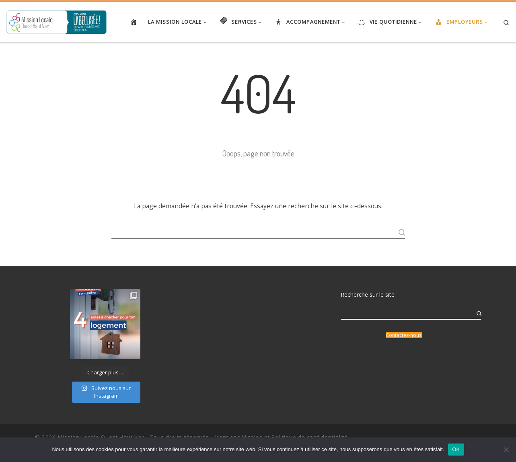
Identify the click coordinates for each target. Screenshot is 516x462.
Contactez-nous (404, 335)
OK (456, 449)
